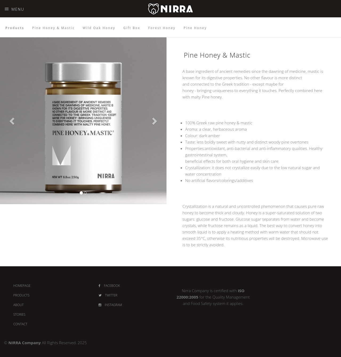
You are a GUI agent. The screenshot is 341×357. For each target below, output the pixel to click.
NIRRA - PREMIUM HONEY (171, 16)
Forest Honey (162, 28)
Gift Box (131, 28)
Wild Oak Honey (99, 28)
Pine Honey (195, 28)
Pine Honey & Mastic (53, 28)
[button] (12, 120)
